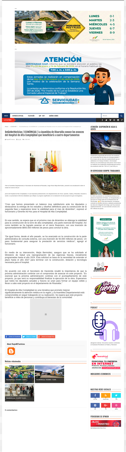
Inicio (6, 116)
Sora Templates (17, 448)
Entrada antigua (82, 438)
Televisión (31, 116)
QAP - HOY (42, 116)
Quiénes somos (53, 116)
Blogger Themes (48, 448)
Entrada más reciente (11, 438)
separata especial (17, 116)
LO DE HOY (27, 139)
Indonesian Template (27, 448)
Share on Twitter (29, 336)
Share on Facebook (12, 336)
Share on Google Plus (46, 336)
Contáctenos (116, 448)
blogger (40, 448)
